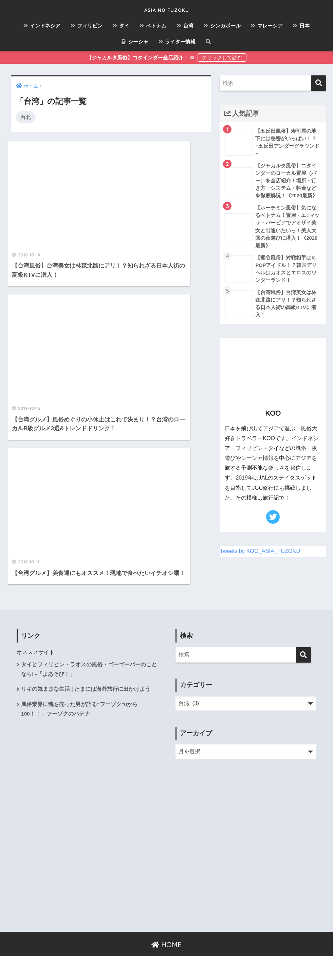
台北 (26, 117)
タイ (121, 26)
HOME (166, 921)
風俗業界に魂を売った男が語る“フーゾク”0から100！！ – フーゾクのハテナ (79, 687)
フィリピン (87, 26)
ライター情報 (177, 41)
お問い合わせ (139, 936)
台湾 (185, 26)
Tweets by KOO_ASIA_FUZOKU (261, 555)
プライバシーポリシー (186, 936)
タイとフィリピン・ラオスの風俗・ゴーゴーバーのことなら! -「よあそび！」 (89, 646)
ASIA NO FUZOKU (166, 9)
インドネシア (41, 26)
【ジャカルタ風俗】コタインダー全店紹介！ (141, 57)
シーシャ (135, 41)
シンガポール (222, 26)
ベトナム (153, 26)
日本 (301, 26)
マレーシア (267, 26)
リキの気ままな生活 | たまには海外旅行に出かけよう (85, 667)
